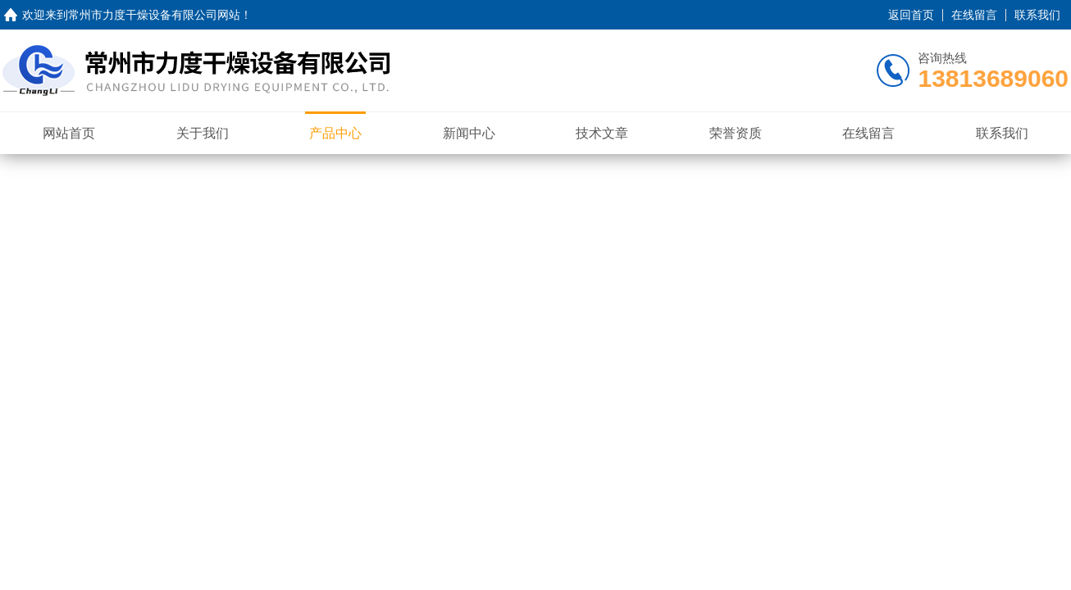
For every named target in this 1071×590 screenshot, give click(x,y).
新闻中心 (469, 133)
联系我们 (1037, 14)
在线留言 (974, 14)
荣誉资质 (735, 133)
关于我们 (202, 133)
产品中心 (335, 133)
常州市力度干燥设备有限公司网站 (154, 14)
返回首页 (911, 14)
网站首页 (69, 133)
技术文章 (602, 133)
